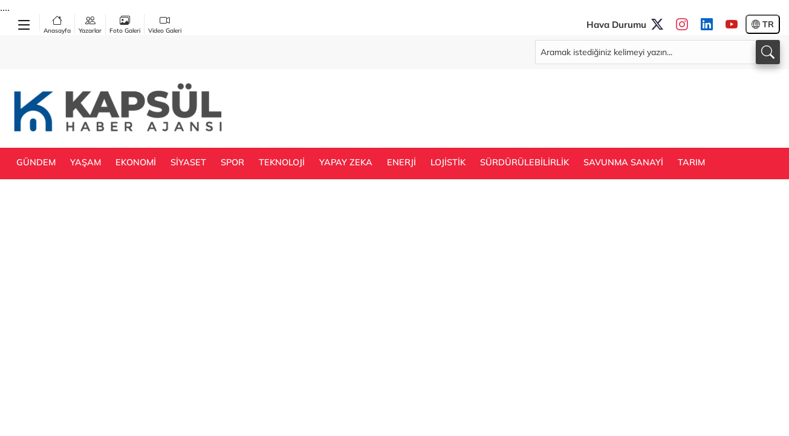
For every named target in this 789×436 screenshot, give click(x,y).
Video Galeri (164, 24)
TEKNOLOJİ (282, 162)
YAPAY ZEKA (345, 162)
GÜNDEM (36, 162)
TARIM (691, 162)
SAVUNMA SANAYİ (623, 162)
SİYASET (188, 162)
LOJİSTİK (448, 162)
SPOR (232, 162)
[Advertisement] (560, 107)
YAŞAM (85, 162)
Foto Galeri (124, 24)
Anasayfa (57, 24)
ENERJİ (401, 162)
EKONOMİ (135, 162)
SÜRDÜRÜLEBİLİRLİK (524, 162)
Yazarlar (90, 24)
